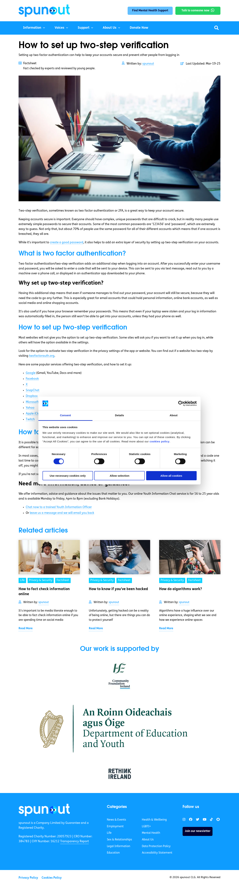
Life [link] (22, 580)
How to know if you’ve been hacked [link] (118, 589)
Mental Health (151, 833)
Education (113, 852)
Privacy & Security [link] (40, 580)
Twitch (30, 419)
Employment (115, 826)
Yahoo (30, 407)
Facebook (32, 378)
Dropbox (32, 396)
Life (109, 833)
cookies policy (159, 441)
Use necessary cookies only (68, 475)
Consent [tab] (65, 415)
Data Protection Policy (156, 846)
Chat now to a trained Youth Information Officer (59, 507)
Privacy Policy (28, 877)
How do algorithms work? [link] (180, 589)
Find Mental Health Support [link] (150, 10)
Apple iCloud (34, 413)
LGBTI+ (146, 826)
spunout (148, 63)
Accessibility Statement (157, 852)
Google (31, 373)
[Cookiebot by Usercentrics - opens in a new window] (181, 403)
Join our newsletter (197, 831)
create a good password (66, 242)
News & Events (116, 819)
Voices (59, 28)
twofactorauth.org (41, 355)
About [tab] (174, 415)
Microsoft (32, 402)
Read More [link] (26, 628)
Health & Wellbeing (154, 819)
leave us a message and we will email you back (62, 513)
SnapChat (32, 390)
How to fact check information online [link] (44, 591)
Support (83, 28)
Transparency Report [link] (74, 841)
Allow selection (119, 475)
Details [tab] (119, 415)
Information (32, 28)
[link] (44, 810)
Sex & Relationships (119, 839)
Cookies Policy (52, 877)
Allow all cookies (171, 475)
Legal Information (118, 846)
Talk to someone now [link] (195, 10)
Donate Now (139, 28)
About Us (109, 28)
